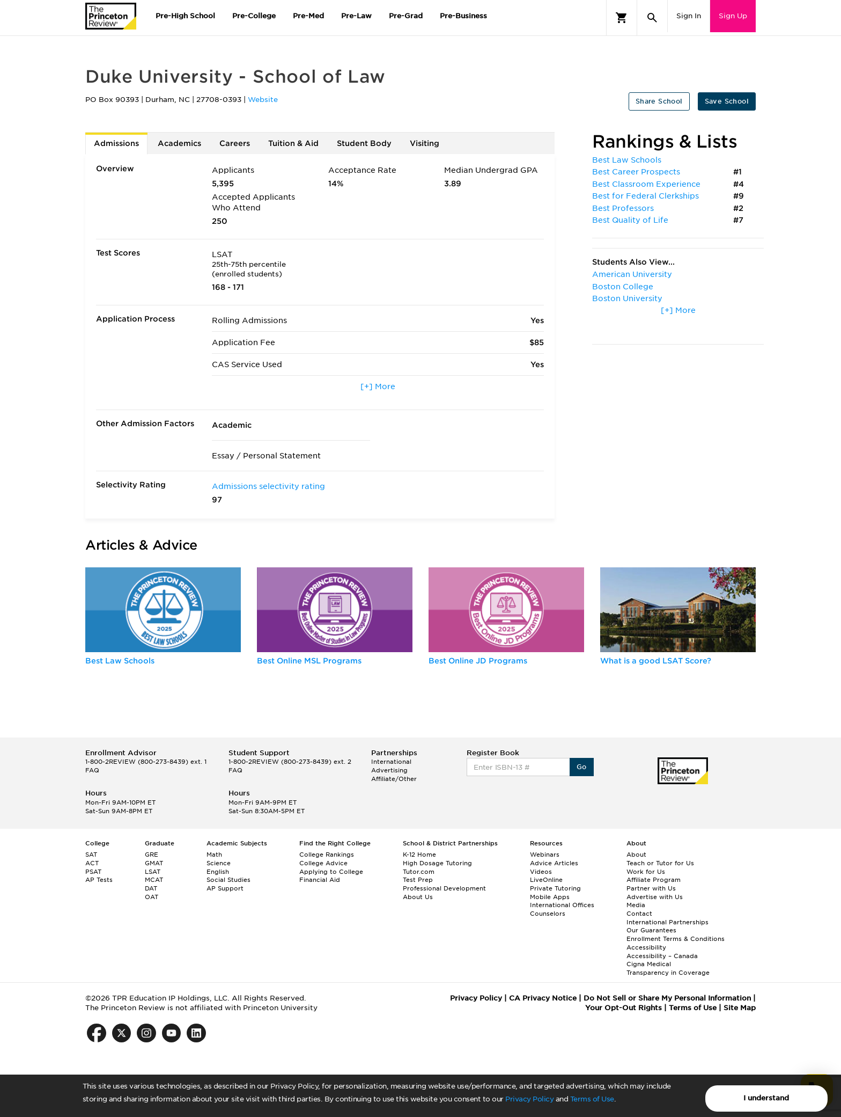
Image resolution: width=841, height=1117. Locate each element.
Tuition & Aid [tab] (293, 143)
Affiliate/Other (394, 779)
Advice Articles (554, 863)
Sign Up (733, 16)
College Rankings (326, 854)
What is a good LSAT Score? (655, 660)
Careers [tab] (234, 143)
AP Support (225, 888)
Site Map (740, 1008)
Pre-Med (308, 16)
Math (214, 854)
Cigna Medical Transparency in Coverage (668, 968)
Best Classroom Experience (646, 184)
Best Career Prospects (636, 171)
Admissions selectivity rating (268, 486)
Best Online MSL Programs (309, 660)
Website (263, 100)
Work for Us (645, 871)
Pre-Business (463, 16)
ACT (92, 863)
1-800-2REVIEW (145, 761)
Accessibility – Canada (662, 956)
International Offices (562, 905)
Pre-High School (185, 16)
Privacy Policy (529, 1099)
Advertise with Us (654, 897)
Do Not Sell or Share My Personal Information (667, 998)
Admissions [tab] (116, 143)
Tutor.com (418, 871)
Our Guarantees (651, 930)
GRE (151, 854)
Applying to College (331, 871)
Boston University (627, 298)
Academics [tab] (179, 143)
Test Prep (418, 880)
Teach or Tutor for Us (660, 863)
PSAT (93, 871)
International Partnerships (667, 922)
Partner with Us (651, 888)
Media (635, 905)
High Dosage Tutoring (437, 863)
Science (218, 863)
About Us (418, 897)
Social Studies (228, 880)
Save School (727, 101)
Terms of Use (592, 1099)
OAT (151, 897)
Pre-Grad (406, 16)
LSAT (152, 871)
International (391, 761)
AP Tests (99, 880)
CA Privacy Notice (543, 998)
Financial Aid (319, 880)
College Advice (323, 863)
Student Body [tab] (364, 143)
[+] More (377, 386)
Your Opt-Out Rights (623, 1008)
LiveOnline (546, 880)
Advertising (389, 770)
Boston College (622, 286)
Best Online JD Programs (478, 660)
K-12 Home (419, 854)
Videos (541, 871)
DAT (151, 888)
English (217, 871)
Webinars (544, 854)
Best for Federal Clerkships (645, 196)
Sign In (688, 16)
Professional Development (444, 888)
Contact (639, 913)
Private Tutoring (555, 888)
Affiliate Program (653, 880)
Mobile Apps (550, 897)
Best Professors (623, 208)
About (636, 854)
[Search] (652, 17)
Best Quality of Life (630, 220)
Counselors (547, 913)
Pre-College (254, 16)
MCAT (154, 880)
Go (582, 767)
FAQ (92, 770)
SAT (91, 854)
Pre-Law (356, 16)
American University (632, 274)
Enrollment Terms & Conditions (675, 939)
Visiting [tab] (424, 143)
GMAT (154, 863)
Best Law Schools (626, 160)
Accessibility (646, 947)
